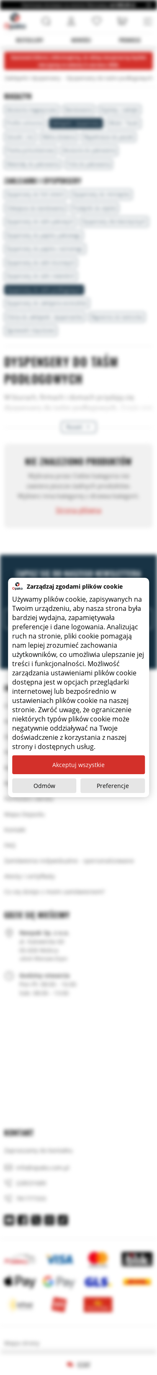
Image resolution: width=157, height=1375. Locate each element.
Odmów (44, 786)
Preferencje (113, 786)
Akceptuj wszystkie (78, 765)
